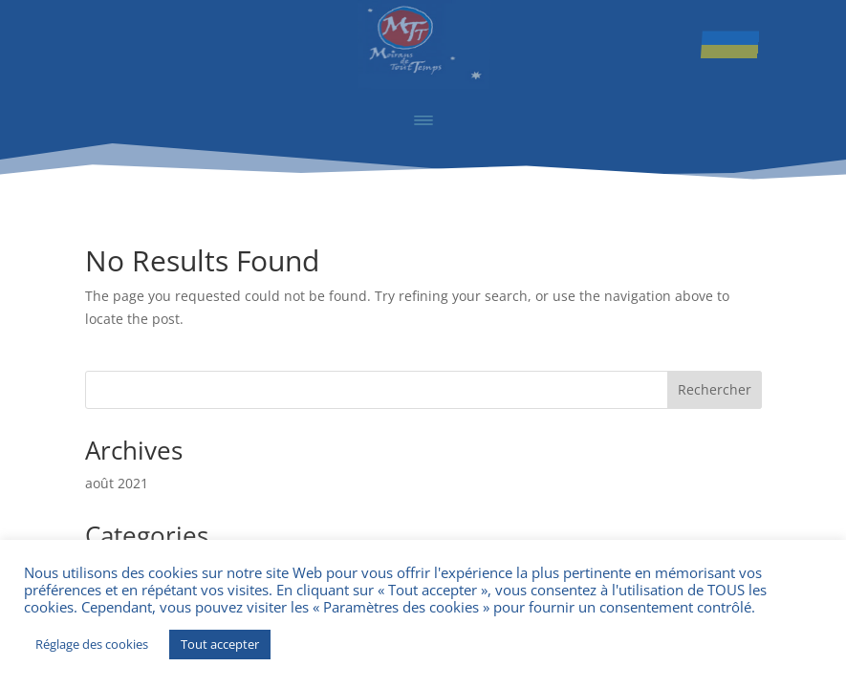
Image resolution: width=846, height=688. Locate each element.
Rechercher (714, 389)
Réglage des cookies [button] (91, 644)
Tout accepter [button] (220, 644)
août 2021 (116, 483)
